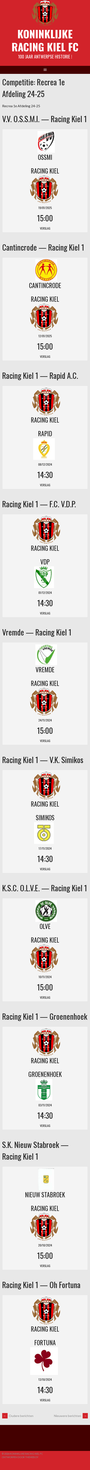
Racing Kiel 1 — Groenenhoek (44, 1016)
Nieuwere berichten (71, 1416)
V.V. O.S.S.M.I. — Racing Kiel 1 (44, 118)
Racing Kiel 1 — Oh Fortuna (41, 1284)
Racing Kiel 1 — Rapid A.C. (40, 375)
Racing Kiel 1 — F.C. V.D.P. (39, 503)
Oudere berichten (17, 1416)
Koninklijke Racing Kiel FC (45, 40)
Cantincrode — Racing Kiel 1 (43, 247)
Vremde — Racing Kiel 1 (36, 632)
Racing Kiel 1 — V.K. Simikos (42, 759)
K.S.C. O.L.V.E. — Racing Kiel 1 (44, 887)
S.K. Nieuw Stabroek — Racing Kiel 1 (35, 1150)
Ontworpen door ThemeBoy (20, 1457)
